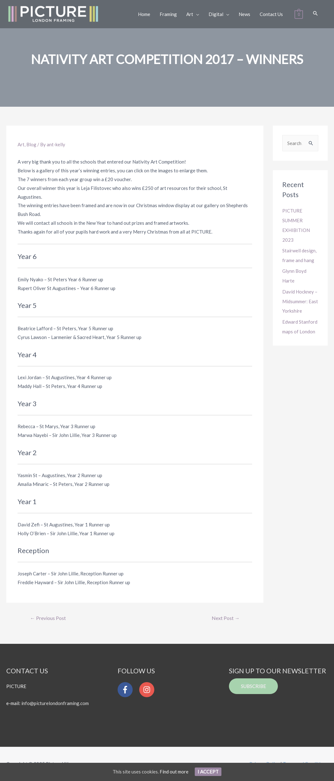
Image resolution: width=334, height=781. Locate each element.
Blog (31, 144)
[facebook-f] (128, 689)
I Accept (208, 771)
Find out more (174, 771)
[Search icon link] (315, 13)
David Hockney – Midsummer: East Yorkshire (300, 299)
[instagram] (148, 689)
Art (21, 144)
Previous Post (48, 618)
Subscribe (253, 686)
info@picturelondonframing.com (55, 703)
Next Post (226, 618)
